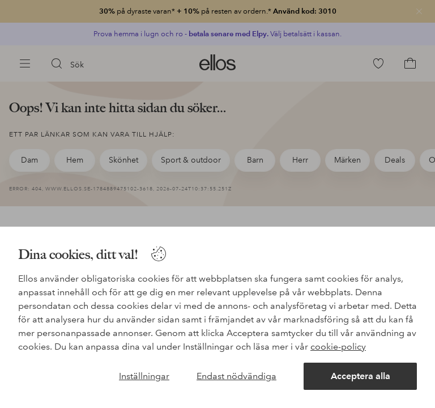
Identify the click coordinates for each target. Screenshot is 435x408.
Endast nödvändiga (236, 376)
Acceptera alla (360, 376)
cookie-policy (338, 346)
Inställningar (144, 376)
